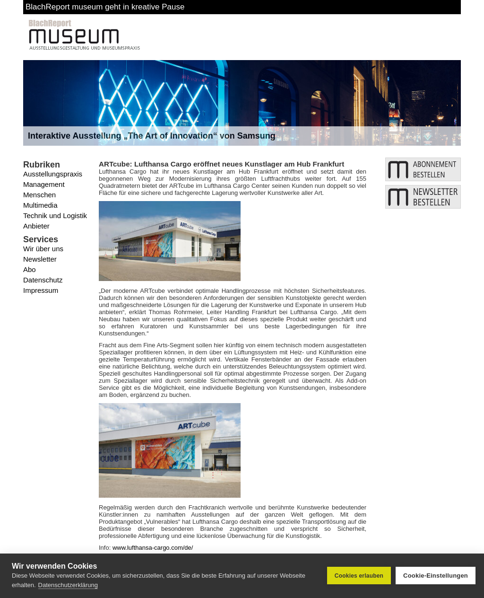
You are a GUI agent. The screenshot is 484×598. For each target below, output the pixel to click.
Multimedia (40, 205)
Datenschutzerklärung (68, 585)
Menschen (39, 195)
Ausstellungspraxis (52, 174)
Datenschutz (42, 280)
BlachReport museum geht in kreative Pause (105, 6)
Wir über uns (43, 249)
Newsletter (40, 259)
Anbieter (36, 226)
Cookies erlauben (359, 575)
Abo (29, 269)
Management (44, 184)
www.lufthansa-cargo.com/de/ (152, 547)
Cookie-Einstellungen (435, 575)
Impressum (40, 290)
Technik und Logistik (55, 215)
